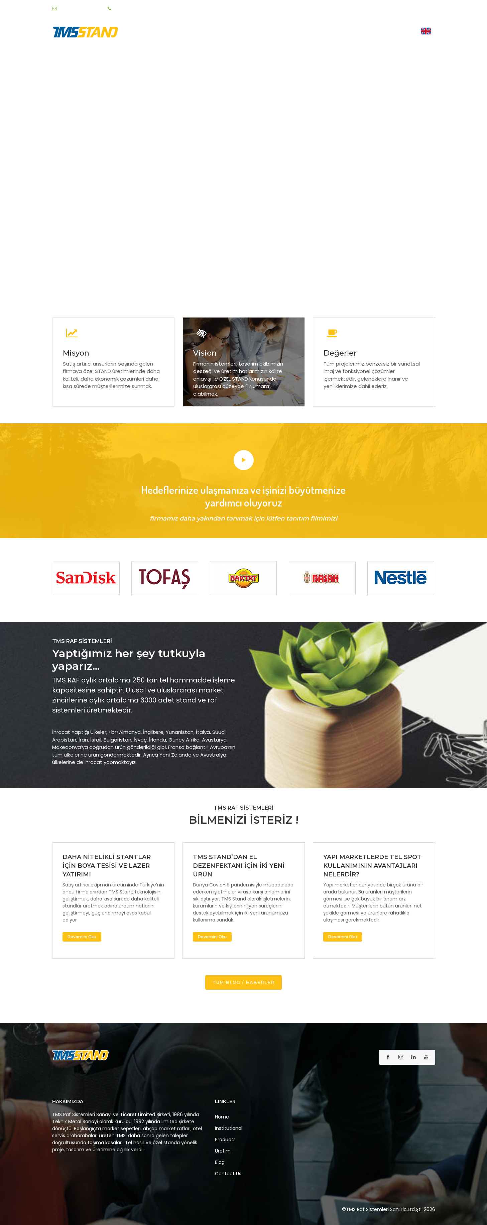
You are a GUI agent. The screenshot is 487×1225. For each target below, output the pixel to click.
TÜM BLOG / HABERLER (243, 982)
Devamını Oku (82, 937)
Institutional (270, 32)
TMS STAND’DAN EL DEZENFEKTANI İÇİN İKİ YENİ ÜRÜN (238, 865)
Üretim (341, 32)
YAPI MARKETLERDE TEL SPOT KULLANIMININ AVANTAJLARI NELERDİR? (372, 865)
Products (225, 1139)
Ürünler (312, 32)
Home (235, 32)
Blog (365, 32)
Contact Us (396, 32)
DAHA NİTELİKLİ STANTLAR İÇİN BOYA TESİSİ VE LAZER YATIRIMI (107, 865)
